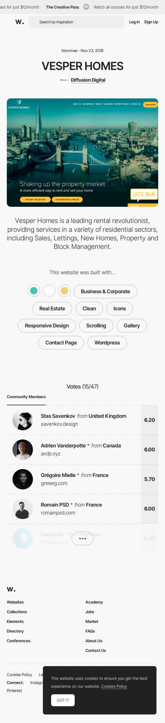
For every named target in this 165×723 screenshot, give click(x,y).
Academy (94, 602)
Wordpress (107, 343)
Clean (89, 308)
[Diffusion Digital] (82, 79)
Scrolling (96, 326)
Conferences (18, 640)
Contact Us (95, 650)
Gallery (132, 326)
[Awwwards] (19, 22)
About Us (93, 640)
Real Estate (52, 308)
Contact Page (61, 343)
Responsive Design (47, 326)
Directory (15, 631)
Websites (15, 602)
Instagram (39, 682)
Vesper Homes (83, 66)
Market (91, 621)
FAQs (90, 631)
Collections (17, 611)
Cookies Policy (19, 674)
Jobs (89, 611)
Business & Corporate (105, 291)
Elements (15, 621)
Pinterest (14, 690)
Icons (120, 308)
